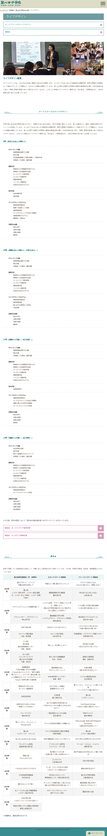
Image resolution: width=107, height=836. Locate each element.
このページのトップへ (95, 833)
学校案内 (11, 10)
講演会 (53, 32)
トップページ (4, 10)
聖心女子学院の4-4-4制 (22, 10)
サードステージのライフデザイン (53, 25)
